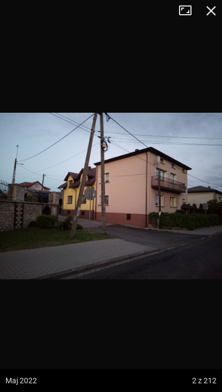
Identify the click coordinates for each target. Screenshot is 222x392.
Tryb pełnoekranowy (189, 11)
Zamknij (211, 11)
